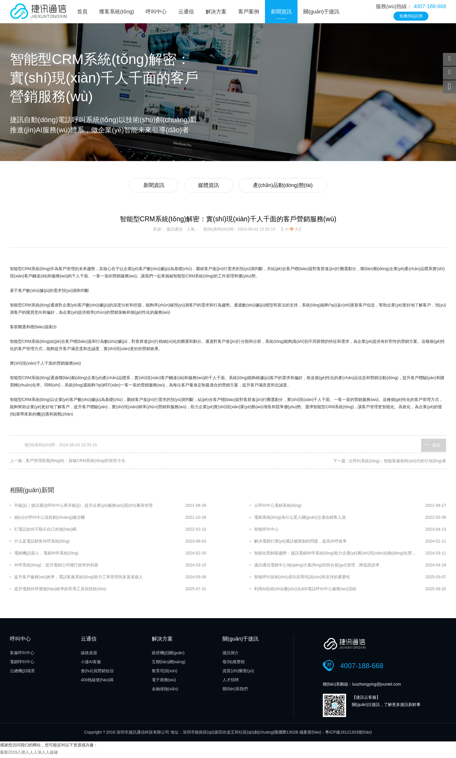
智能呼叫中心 (266, 530)
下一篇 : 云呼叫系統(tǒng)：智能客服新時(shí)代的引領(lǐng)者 (389, 461)
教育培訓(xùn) (164, 672)
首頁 (82, 12)
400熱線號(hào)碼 (97, 681)
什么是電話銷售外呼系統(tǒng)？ (42, 542)
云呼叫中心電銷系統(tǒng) (278, 506)
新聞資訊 (281, 12)
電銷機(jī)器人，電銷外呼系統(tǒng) (46, 554)
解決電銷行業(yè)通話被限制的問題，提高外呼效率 (300, 542)
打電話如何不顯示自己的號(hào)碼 (45, 530)
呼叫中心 (156, 12)
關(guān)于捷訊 (321, 12)
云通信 (186, 12)
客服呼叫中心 (22, 654)
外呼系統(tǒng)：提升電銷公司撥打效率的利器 (56, 565)
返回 (436, 445)
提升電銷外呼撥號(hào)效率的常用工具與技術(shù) (60, 589)
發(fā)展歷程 (233, 663)
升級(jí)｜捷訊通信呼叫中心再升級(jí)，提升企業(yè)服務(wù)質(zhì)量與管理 (83, 506)
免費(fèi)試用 (411, 16)
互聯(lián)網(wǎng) (169, 663)
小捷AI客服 (91, 663)
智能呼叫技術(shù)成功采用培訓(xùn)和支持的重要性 (302, 577)
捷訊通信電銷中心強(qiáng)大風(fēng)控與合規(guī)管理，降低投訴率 (317, 565)
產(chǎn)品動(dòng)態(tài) (284, 186)
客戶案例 (248, 12)
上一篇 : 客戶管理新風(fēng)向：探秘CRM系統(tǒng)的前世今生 (67, 461)
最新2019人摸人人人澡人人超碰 (29, 754)
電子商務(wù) (164, 681)
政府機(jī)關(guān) (168, 654)
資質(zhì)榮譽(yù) (238, 672)
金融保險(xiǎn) (165, 690)
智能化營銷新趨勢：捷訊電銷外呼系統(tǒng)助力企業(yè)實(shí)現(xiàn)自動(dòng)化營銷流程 (339, 554)
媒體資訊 (208, 186)
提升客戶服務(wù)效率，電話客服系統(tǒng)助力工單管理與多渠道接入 (78, 577)
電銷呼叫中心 (22, 663)
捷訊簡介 (230, 654)
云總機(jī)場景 (22, 672)
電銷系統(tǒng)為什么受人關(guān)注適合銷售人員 (300, 518)
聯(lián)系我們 (235, 690)
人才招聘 (230, 681)
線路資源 (89, 654)
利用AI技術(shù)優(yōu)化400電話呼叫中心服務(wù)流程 (305, 589)
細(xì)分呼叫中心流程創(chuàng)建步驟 (49, 518)
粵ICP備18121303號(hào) (348, 734)
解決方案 (216, 12)
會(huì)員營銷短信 (97, 672)
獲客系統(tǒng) (116, 12)
